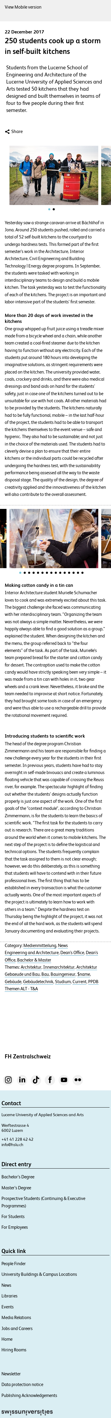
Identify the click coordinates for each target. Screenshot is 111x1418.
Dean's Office (72, 952)
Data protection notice (22, 1384)
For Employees (14, 1227)
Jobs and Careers (17, 1328)
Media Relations (16, 1317)
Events (7, 1306)
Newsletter (11, 1373)
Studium (63, 981)
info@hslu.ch (12, 1144)
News (63, 945)
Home (6, 1339)
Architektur (31, 967)
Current (79, 981)
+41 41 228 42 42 (17, 1139)
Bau (45, 974)
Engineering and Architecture (32, 952)
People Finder (13, 1263)
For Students (13, 1216)
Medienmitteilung (39, 945)
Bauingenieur (63, 974)
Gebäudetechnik (38, 981)
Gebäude (13, 981)
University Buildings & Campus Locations (39, 1274)
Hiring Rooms (13, 1349)
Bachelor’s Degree (17, 1176)
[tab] (49, 209)
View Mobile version (23, 6)
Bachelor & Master (34, 960)
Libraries (9, 1295)
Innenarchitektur (59, 967)
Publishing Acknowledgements (29, 1395)
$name (83, 974)
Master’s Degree (16, 1187)
